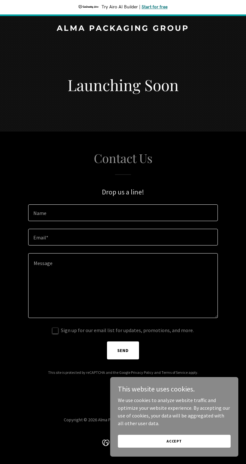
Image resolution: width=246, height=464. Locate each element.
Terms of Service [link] (174, 372)
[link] (123, 29)
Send (123, 350)
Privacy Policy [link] (142, 372)
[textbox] (123, 212)
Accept (174, 441)
